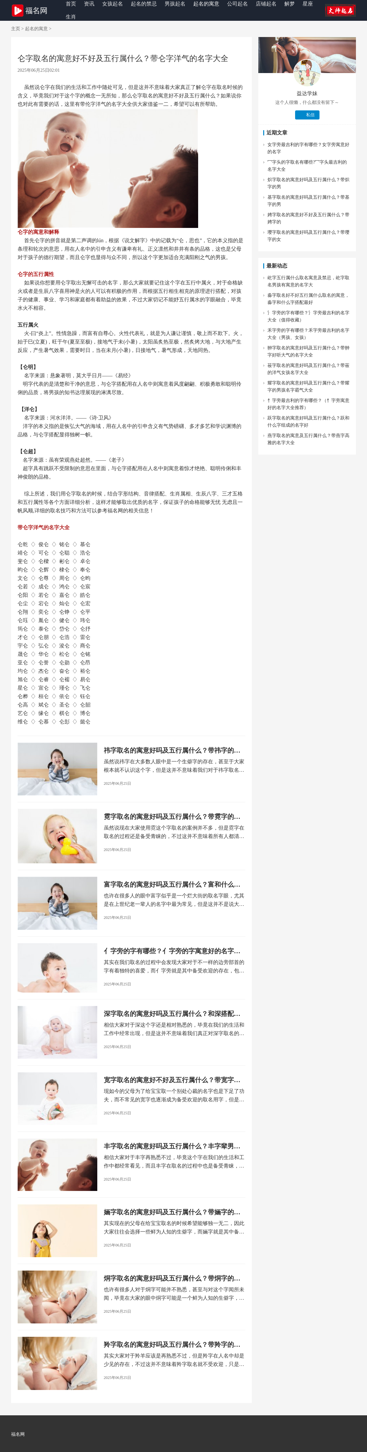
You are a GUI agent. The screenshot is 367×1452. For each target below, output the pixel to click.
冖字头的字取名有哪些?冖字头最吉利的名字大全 (307, 166)
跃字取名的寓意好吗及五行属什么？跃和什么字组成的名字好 (308, 422)
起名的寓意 (36, 28)
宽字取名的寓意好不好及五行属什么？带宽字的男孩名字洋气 (172, 1080)
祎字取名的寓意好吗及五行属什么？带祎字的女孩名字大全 (172, 751)
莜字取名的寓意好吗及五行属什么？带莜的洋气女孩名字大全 (308, 369)
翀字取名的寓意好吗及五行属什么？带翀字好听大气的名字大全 (308, 351)
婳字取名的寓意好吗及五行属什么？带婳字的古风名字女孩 (172, 1212)
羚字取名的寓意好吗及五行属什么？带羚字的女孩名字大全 (172, 1345)
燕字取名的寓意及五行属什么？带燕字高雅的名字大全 (308, 439)
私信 (310, 114)
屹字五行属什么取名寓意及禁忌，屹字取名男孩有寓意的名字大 (308, 281)
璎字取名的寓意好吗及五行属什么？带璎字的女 (308, 236)
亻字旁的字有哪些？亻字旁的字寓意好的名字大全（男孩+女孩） (172, 951)
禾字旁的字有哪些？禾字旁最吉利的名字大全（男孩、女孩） (308, 334)
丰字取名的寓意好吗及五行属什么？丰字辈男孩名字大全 (172, 1147)
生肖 (71, 16)
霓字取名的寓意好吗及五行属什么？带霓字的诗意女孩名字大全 (172, 817)
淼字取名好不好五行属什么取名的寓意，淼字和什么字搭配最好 (308, 299)
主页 (15, 28)
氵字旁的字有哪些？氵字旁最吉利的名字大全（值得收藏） (308, 316)
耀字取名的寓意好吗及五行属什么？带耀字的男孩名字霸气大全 (308, 387)
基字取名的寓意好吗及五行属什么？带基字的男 (308, 201)
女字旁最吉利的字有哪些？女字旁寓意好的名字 (308, 148)
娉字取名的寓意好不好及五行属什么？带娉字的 (308, 218)
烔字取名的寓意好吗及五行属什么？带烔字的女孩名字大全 (172, 1279)
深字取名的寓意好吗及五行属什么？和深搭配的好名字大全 (172, 1014)
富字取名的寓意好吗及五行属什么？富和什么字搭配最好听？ (172, 885)
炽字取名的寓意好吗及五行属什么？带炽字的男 (308, 183)
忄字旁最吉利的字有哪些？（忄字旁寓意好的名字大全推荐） (308, 404)
